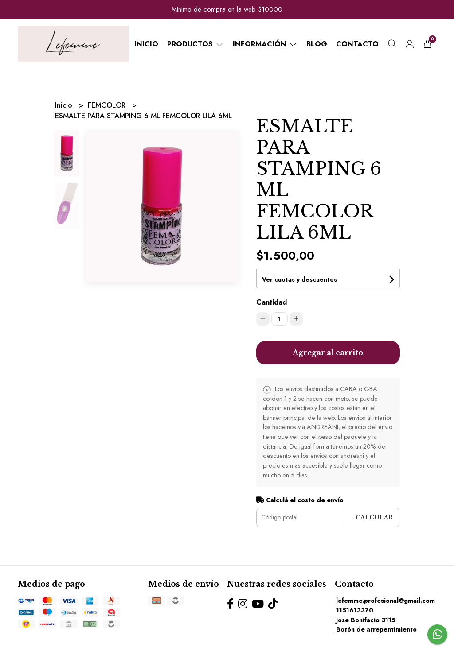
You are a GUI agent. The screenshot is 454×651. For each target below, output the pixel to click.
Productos (195, 44)
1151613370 (354, 610)
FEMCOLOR (108, 105)
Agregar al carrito (328, 352)
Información (265, 44)
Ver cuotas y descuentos (299, 279)
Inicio (146, 44)
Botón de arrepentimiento (376, 629)
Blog (316, 44)
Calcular (374, 517)
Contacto (357, 44)
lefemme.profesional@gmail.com (385, 600)
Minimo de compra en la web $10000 (227, 9)
